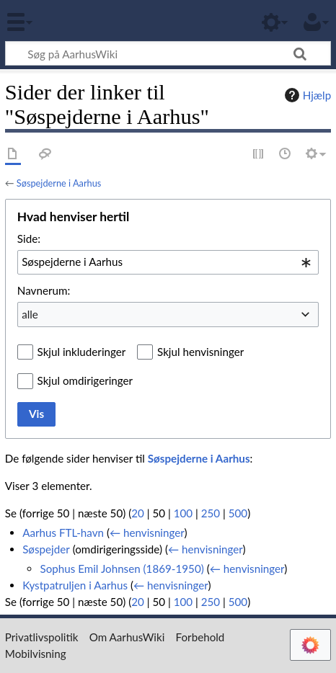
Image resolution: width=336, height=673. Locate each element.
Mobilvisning (35, 653)
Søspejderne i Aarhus (59, 183)
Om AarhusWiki (127, 636)
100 (183, 513)
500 (238, 513)
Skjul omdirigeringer (85, 380)
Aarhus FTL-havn (63, 532)
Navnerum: (43, 290)
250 (210, 513)
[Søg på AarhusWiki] (168, 53)
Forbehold (200, 636)
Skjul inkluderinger (81, 351)
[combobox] (168, 262)
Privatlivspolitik (42, 636)
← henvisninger (147, 532)
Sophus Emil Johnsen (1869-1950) (121, 568)
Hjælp (306, 95)
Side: (28, 238)
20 (137, 513)
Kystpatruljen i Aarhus (75, 585)
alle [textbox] (30, 314)
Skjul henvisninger (200, 351)
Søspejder (46, 549)
